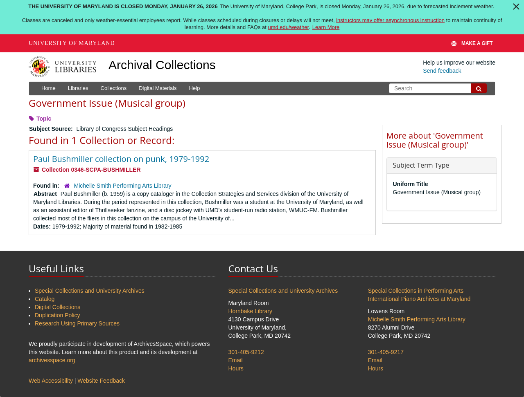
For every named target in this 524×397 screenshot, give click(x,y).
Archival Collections (162, 65)
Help (194, 88)
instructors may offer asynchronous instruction (390, 20)
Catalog (44, 299)
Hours (236, 368)
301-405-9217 (386, 352)
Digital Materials (157, 88)
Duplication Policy (57, 315)
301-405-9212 (246, 352)
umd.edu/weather (288, 27)
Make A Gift (472, 43)
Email (235, 360)
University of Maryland (72, 43)
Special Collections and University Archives (90, 290)
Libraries (78, 88)
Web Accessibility (51, 380)
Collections (114, 88)
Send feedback (442, 70)
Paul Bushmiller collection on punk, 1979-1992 (121, 158)
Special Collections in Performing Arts (415, 290)
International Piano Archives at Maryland (419, 299)
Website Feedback (101, 380)
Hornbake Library (250, 311)
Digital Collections (57, 307)
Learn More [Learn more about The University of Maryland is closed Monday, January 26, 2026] (325, 27)
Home (48, 88)
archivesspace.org (52, 360)
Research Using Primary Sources (77, 323)
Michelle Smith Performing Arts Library (123, 185)
